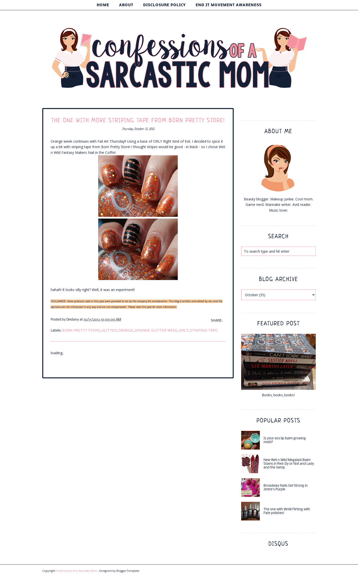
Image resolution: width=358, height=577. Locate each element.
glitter (109, 331)
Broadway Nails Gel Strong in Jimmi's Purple (286, 487)
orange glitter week (156, 331)
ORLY (183, 331)
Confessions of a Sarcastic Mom (77, 571)
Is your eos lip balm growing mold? (285, 440)
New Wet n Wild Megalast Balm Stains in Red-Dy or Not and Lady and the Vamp (289, 463)
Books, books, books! (278, 395)
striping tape (204, 331)
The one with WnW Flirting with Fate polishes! (287, 511)
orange (126, 331)
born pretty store (81, 331)
